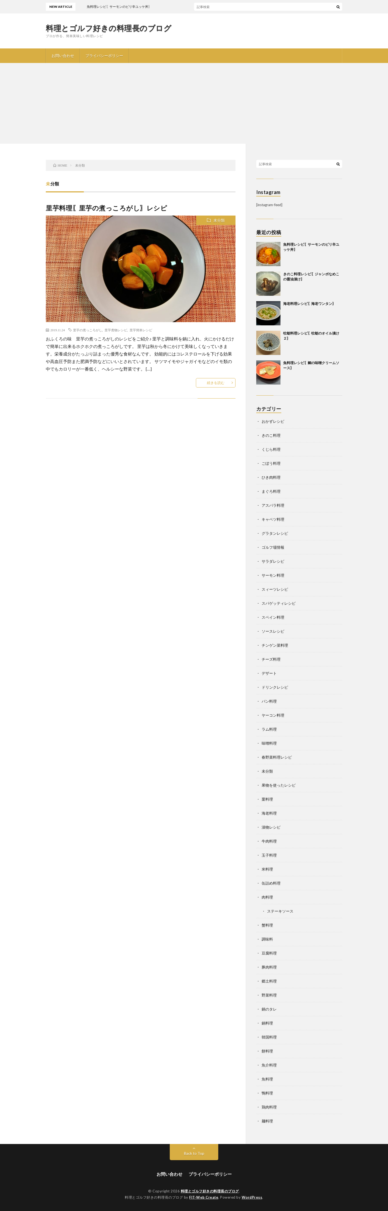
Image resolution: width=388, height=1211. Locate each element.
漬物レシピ (271, 827)
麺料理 (267, 1121)
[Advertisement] (194, 103)
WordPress (252, 1197)
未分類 (219, 220)
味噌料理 (269, 743)
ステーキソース (280, 911)
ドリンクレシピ (275, 687)
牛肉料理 (269, 841)
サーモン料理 (273, 575)
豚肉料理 (269, 967)
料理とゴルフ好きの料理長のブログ (108, 28)
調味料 (267, 939)
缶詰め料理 (271, 883)
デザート (269, 673)
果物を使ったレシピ (279, 785)
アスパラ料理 (273, 505)
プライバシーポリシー (104, 55)
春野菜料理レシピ (277, 757)
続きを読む (215, 383)
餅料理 (267, 1051)
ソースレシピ (273, 631)
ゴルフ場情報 (273, 547)
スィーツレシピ (275, 589)
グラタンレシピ (275, 533)
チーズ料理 (271, 659)
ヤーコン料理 (273, 715)
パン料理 (269, 701)
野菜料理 (269, 995)
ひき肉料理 (271, 477)
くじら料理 (271, 449)
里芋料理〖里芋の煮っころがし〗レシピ (106, 208)
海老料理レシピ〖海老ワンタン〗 (309, 303)
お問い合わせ (62, 55)
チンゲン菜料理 (275, 645)
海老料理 (269, 813)
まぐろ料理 (271, 491)
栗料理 (267, 799)
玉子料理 (269, 855)
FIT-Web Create (203, 1197)
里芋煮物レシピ (116, 330)
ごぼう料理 (271, 463)
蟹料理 (267, 925)
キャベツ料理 (273, 519)
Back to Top (194, 1153)
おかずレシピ (273, 421)
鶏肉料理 (269, 1107)
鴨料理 (267, 1093)
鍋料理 (267, 1023)
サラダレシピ (273, 561)
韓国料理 (269, 1037)
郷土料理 (269, 981)
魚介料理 (269, 1065)
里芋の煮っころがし (87, 330)
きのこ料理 (271, 435)
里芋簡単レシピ (141, 330)
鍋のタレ (269, 1009)
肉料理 (267, 897)
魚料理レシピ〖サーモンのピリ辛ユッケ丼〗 (147, 7)
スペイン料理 (273, 617)
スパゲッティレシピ (279, 603)
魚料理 (267, 1079)
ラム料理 (269, 729)
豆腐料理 (269, 953)
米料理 (267, 869)
